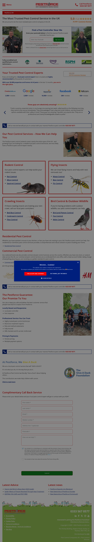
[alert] (47, 271)
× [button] (78, 262)
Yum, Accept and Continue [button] (35, 274)
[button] (47, 278)
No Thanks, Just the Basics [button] (58, 273)
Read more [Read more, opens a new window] (70, 269)
